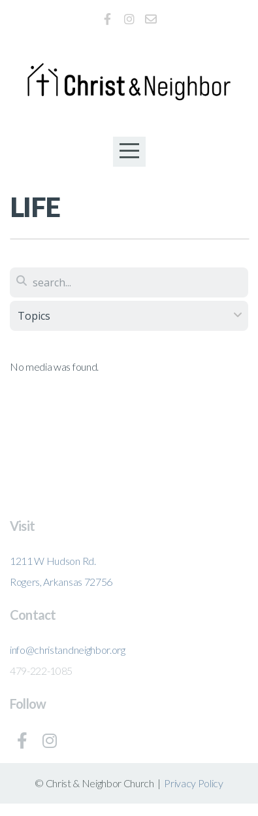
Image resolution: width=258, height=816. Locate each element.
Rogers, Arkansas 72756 (61, 581)
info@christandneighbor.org (67, 649)
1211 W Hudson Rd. (53, 560)
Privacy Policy (193, 783)
